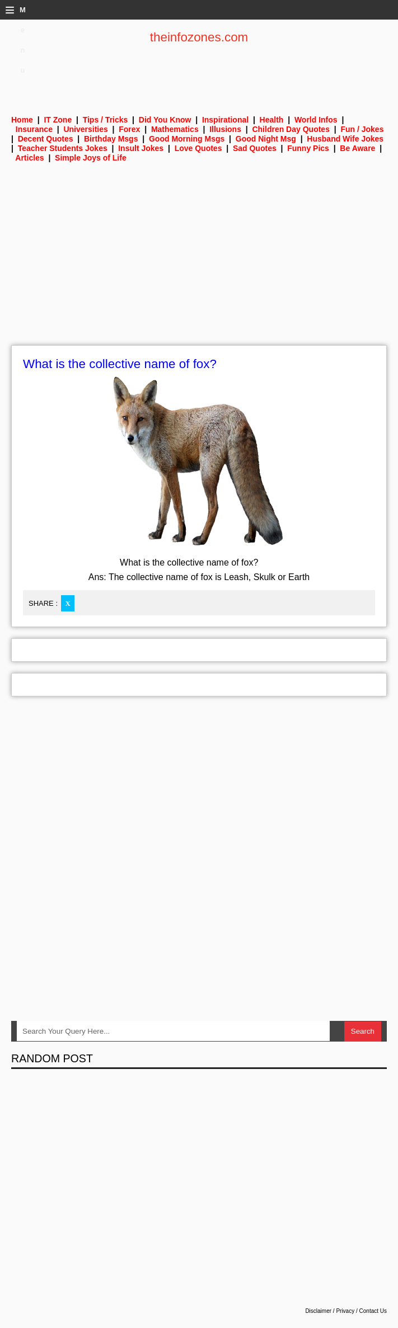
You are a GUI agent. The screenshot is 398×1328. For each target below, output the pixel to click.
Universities (85, 129)
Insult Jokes (140, 148)
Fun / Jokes (361, 129)
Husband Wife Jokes (345, 138)
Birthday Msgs (111, 138)
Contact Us (373, 1311)
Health (272, 119)
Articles (29, 157)
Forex (129, 129)
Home (22, 119)
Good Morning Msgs (186, 138)
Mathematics (175, 129)
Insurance (34, 129)
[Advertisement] (199, 261)
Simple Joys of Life (91, 157)
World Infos (316, 119)
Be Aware (357, 148)
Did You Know (165, 119)
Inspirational (225, 119)
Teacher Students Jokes (62, 148)
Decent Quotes (45, 138)
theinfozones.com (199, 37)
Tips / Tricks (105, 119)
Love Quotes (198, 148)
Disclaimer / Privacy (329, 1311)
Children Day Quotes (290, 129)
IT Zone (58, 119)
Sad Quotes (255, 148)
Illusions (225, 129)
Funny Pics (308, 148)
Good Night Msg (266, 138)
